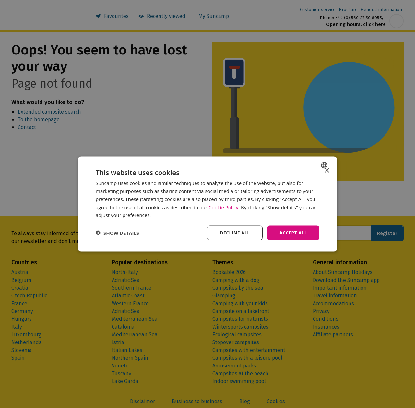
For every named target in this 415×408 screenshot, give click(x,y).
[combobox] (325, 165)
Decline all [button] (235, 233)
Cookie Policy (223, 207)
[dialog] (207, 204)
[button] (117, 232)
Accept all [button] (293, 233)
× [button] (326, 170)
